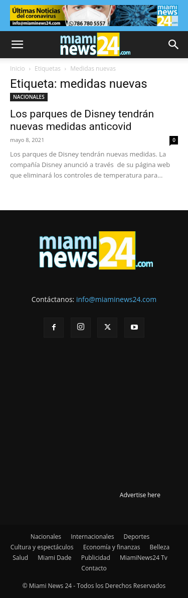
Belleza (160, 547)
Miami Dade (54, 557)
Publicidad (95, 557)
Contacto (93, 568)
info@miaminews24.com (116, 299)
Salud (20, 557)
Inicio (17, 68)
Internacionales (92, 536)
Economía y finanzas (111, 547)
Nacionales (46, 536)
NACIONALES (29, 96)
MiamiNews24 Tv (143, 557)
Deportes (136, 536)
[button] (17, 44)
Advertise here (140, 495)
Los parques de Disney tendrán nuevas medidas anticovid (82, 120)
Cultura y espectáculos (42, 547)
